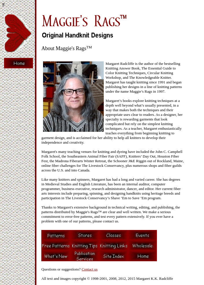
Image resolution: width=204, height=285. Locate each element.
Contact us (89, 269)
